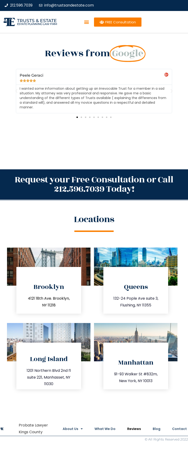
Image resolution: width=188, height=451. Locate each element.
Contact (179, 428)
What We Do (105, 428)
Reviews (134, 428)
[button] (86, 22)
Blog (156, 428)
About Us (73, 428)
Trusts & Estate (37, 20)
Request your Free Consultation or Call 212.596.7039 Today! (94, 184)
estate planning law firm (37, 24)
